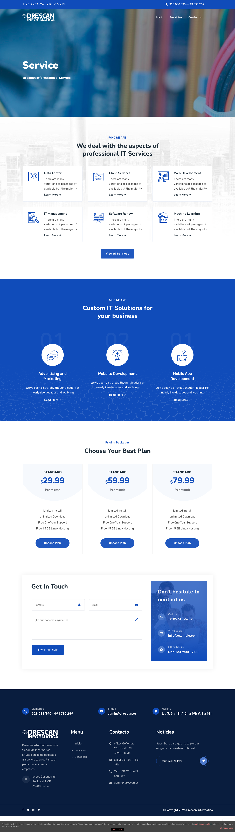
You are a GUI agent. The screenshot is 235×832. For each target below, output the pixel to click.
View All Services (117, 262)
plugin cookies (226, 828)
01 (52, 363)
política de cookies (203, 824)
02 (117, 363)
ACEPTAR (117, 830)
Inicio (159, 17)
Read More (52, 417)
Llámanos (38, 724)
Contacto (195, 17)
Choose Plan (52, 559)
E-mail (112, 724)
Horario (166, 724)
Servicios (175, 17)
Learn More (52, 199)
